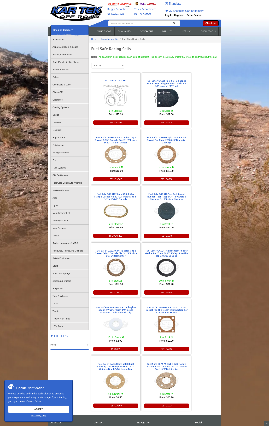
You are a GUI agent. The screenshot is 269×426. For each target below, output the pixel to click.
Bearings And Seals (62, 54)
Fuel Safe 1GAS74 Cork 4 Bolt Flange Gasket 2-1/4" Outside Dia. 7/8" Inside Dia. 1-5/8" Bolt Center (202, 195)
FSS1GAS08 (203, 122)
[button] (173, 4)
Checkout (210, 23)
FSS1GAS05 (138, 122)
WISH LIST (167, 31)
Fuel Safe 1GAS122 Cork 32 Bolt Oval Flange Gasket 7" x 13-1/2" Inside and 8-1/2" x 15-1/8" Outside (106, 138)
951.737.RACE (115, 375)
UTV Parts (57, 326)
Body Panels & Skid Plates (65, 62)
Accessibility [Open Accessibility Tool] (177, 377)
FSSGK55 (106, 235)
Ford (54, 160)
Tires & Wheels (60, 296)
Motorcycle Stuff (60, 220)
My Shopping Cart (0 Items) (184, 10)
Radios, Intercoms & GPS (65, 243)
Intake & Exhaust (60, 190)
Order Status (194, 15)
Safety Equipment (61, 258)
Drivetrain (57, 122)
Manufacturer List (61, 213)
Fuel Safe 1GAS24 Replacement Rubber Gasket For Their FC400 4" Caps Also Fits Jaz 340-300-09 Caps (203, 137)
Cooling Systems (60, 107)
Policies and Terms (177, 367)
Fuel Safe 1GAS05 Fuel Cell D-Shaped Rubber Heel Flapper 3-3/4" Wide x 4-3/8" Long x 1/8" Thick (138, 82)
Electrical (57, 130)
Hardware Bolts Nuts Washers (67, 183)
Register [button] (179, 15)
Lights (55, 205)
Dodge (55, 115)
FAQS (140, 372)
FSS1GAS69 (171, 235)
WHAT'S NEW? (104, 31)
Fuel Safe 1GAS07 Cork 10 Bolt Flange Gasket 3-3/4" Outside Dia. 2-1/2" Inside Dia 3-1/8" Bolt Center (170, 82)
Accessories (58, 39)
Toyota (55, 311)
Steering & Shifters (61, 281)
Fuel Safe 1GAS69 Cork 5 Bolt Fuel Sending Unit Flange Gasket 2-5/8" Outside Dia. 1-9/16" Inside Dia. (170, 194)
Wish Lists (142, 377)
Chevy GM (57, 92)
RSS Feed (175, 381)
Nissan (55, 235)
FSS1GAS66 (138, 235)
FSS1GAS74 (203, 235)
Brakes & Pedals (60, 69)
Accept (38, 409)
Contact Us (142, 367)
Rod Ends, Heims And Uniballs (67, 250)
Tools (55, 303)
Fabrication (57, 145)
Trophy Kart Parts (61, 318)
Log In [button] (168, 15)
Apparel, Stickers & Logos (65, 47)
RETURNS (187, 31)
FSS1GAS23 (171, 179)
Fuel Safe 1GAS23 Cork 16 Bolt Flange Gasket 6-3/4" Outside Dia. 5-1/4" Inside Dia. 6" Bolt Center (170, 138)
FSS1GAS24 (203, 179)
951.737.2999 (142, 14)
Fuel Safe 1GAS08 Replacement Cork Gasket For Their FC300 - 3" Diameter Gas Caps (203, 82)
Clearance (57, 99)
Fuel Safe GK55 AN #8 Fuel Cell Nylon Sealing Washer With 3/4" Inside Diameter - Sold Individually (106, 195)
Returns (172, 363)
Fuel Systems (59, 167)
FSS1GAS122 (106, 179)
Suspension (58, 288)
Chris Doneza (129, 423)
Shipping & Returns (177, 372)
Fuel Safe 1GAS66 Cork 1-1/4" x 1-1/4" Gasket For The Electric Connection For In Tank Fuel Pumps (138, 195)
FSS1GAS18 (138, 179)
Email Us (101, 384)
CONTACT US (146, 31)
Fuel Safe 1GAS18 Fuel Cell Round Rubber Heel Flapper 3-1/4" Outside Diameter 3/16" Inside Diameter (138, 137)
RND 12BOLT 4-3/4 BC (106, 83)
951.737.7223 (115, 14)
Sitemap (87, 423)
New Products (59, 228)
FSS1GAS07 (171, 122)
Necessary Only (38, 416)
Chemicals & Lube (61, 84)
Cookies (140, 381)
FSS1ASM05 (106, 122)
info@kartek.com (200, 417)
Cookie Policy (33, 401)
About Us (141, 363)
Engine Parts (58, 137)
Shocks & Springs (61, 273)
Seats (55, 266)
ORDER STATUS (208, 31)
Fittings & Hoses (60, 152)
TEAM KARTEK (124, 31)
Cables (55, 77)
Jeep (54, 198)
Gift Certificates (60, 175)
